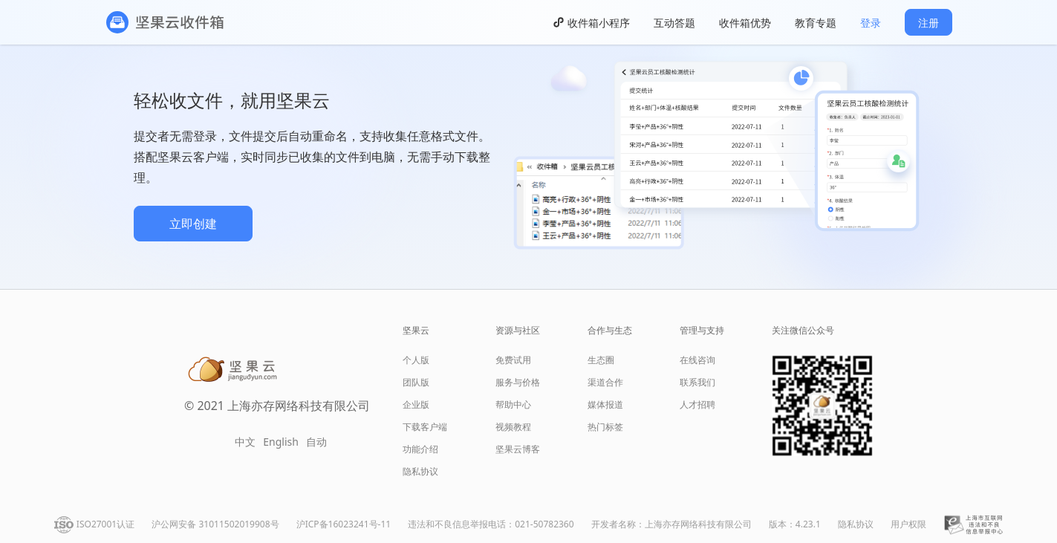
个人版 (416, 360)
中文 (245, 442)
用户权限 (908, 524)
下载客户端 (425, 426)
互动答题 (674, 23)
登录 (870, 23)
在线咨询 (697, 360)
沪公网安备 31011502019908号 (215, 524)
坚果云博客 (517, 449)
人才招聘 (697, 404)
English (281, 442)
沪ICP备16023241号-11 (343, 524)
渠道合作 (605, 382)
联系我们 (697, 382)
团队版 (416, 382)
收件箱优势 (745, 23)
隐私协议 (420, 471)
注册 (928, 23)
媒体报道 (605, 404)
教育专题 (815, 23)
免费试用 (513, 360)
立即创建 (193, 223)
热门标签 (605, 426)
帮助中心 (513, 404)
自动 (316, 442)
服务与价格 (517, 382)
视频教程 (513, 426)
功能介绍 (420, 449)
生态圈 (601, 360)
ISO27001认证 (105, 524)
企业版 (416, 404)
